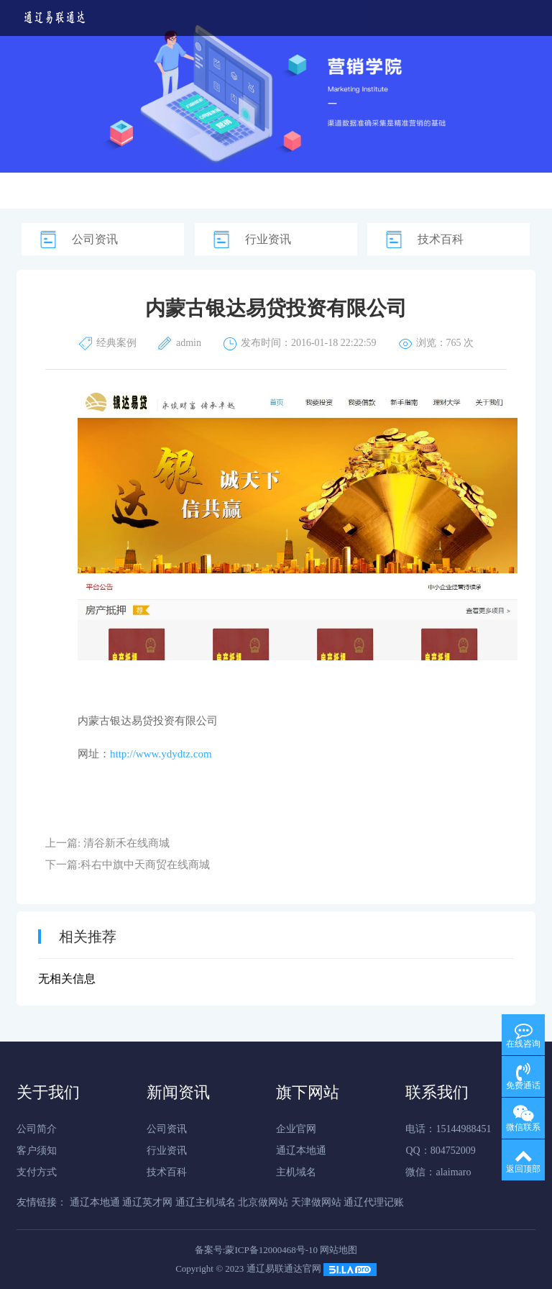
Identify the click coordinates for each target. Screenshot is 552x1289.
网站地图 (338, 1249)
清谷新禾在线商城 (126, 843)
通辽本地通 (301, 1150)
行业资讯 (268, 239)
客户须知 (37, 1150)
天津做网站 (316, 1202)
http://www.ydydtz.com (161, 754)
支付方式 (37, 1172)
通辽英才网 (147, 1202)
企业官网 (296, 1129)
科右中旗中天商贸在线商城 (145, 864)
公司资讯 (95, 239)
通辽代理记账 (374, 1202)
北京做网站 (263, 1202)
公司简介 (37, 1129)
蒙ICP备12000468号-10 (271, 1249)
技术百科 (441, 239)
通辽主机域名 (205, 1202)
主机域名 (296, 1172)
